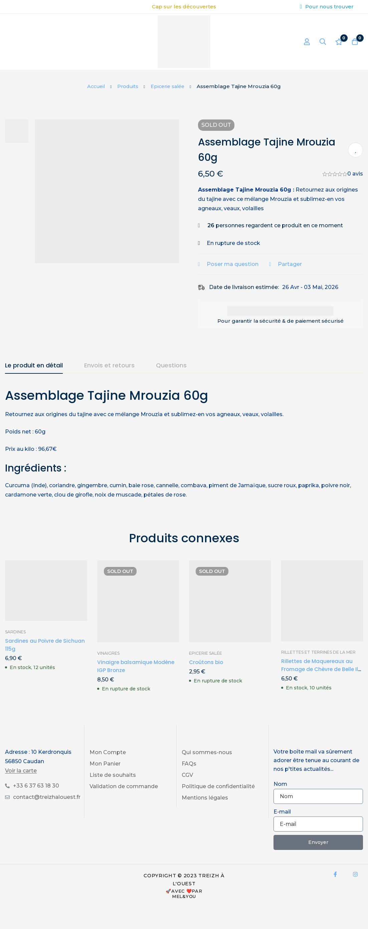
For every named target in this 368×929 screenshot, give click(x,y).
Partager (294, 264)
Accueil (94, 86)
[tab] (34, 365)
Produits (127, 86)
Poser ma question (237, 264)
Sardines (15, 631)
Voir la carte (21, 770)
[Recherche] (321, 41)
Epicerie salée (169, 86)
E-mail (282, 812)
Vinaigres (108, 653)
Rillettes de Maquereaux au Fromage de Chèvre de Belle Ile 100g (319, 669)
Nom (280, 784)
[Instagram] (355, 874)
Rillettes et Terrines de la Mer (318, 652)
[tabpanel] (184, 443)
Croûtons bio (207, 662)
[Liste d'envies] (337, 41)
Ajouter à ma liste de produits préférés (355, 150)
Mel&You (184, 896)
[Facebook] (335, 874)
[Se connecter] (304, 41)
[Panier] (354, 41)
